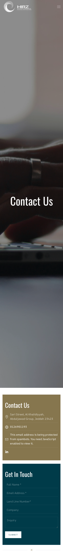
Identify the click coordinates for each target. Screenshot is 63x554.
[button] (58, 7)
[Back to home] (17, 7)
